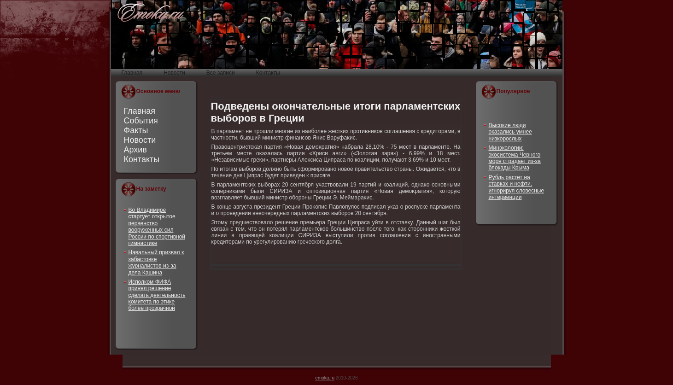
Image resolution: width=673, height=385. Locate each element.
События (141, 120)
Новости (140, 140)
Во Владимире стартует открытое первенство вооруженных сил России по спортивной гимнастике (157, 226)
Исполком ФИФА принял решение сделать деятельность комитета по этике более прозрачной (157, 295)
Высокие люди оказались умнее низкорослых (510, 132)
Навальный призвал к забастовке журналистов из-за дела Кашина (156, 262)
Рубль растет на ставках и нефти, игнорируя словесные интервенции (516, 187)
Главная (140, 111)
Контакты (142, 159)
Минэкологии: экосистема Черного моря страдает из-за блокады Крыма (515, 158)
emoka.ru (324, 377)
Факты (136, 130)
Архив (135, 149)
